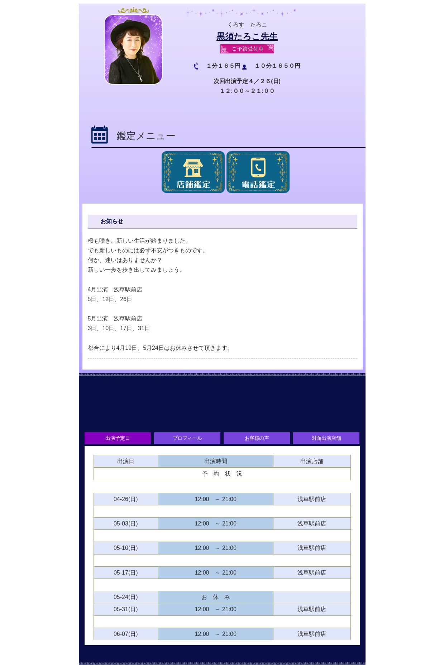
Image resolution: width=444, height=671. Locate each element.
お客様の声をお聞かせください (222, 417)
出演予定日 (116, 439)
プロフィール (186, 439)
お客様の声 (257, 439)
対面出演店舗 (328, 439)
